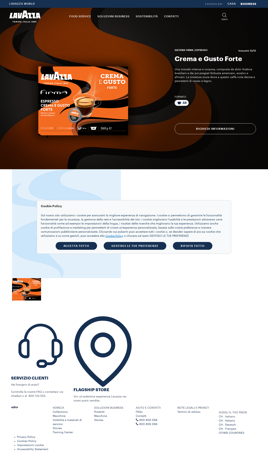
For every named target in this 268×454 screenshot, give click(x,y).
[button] (224, 16)
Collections (60, 412)
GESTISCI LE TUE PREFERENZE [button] (135, 246)
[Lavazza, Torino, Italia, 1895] (24, 16)
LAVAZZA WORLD (22, 4)
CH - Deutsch (227, 424)
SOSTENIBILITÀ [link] (147, 16)
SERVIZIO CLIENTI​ (29, 378)
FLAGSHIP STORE (91, 390)
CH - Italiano (227, 420)
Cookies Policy (26, 441)
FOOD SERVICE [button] (80, 16)
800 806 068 (148, 424)
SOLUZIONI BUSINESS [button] (113, 16)
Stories (57, 428)
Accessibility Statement (32, 449)
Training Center (63, 432)
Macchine (59, 416)
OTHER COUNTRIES (231, 433)
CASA (232, 4)
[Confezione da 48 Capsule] (182, 103)
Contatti (141, 416)
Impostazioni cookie (30, 445)
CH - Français (227, 429)
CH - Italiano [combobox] (227, 416)
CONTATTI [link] (171, 16)
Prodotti (99, 412)
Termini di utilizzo (189, 412)
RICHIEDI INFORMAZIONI (215, 128)
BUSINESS (248, 4)
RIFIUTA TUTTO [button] (193, 246)
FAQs (139, 412)
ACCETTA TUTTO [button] (76, 246)
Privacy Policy (26, 437)
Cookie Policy (114, 236)
